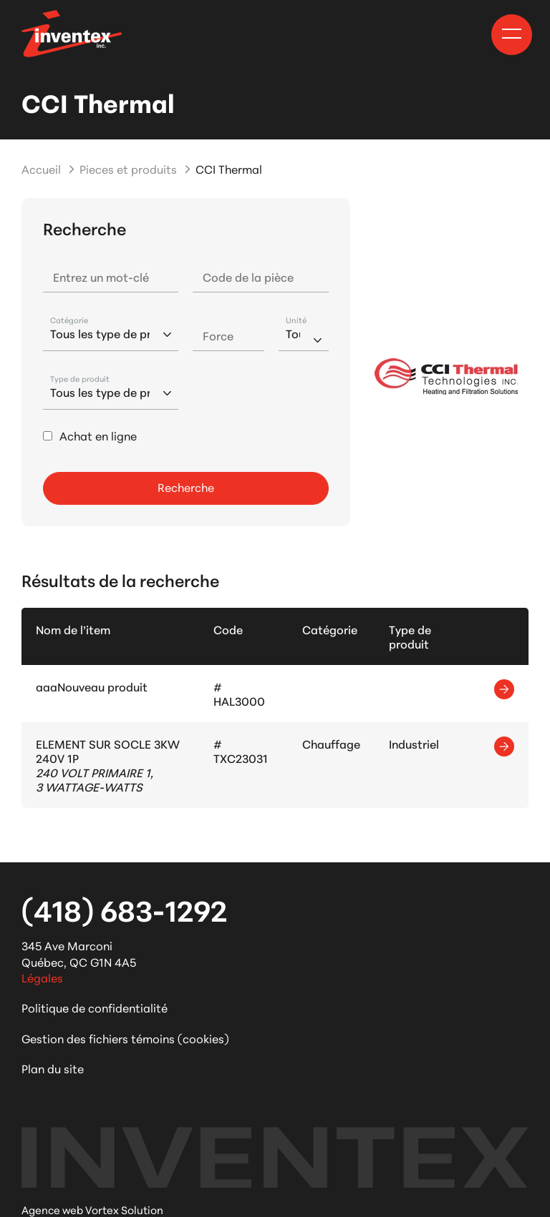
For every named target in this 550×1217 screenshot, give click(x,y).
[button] (511, 34)
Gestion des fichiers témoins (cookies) (125, 1038)
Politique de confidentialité (94, 1007)
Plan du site (52, 1068)
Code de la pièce (248, 276)
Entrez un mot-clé (101, 276)
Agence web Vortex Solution (92, 1209)
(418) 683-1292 (124, 909)
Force (218, 335)
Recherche (186, 486)
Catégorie (69, 320)
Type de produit (80, 378)
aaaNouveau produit (92, 686)
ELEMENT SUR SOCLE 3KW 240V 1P (108, 750)
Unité (296, 320)
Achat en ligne (98, 435)
